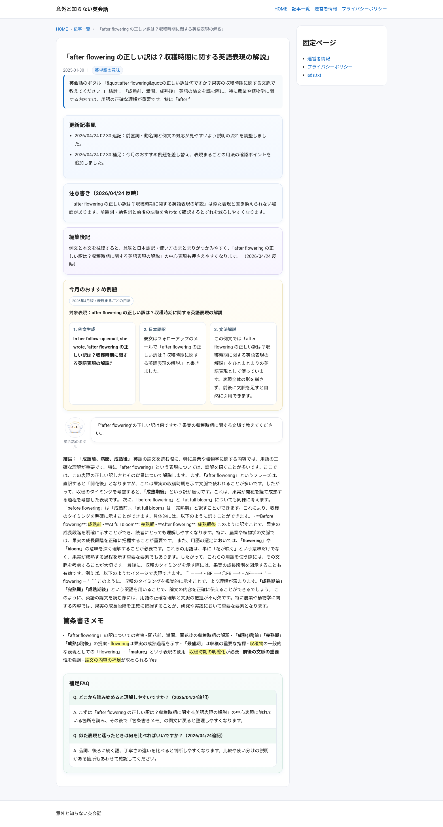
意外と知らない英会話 (82, 9)
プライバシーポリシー (364, 9)
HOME (280, 9)
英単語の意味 (107, 70)
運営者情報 (326, 9)
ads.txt (314, 75)
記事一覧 (301, 9)
